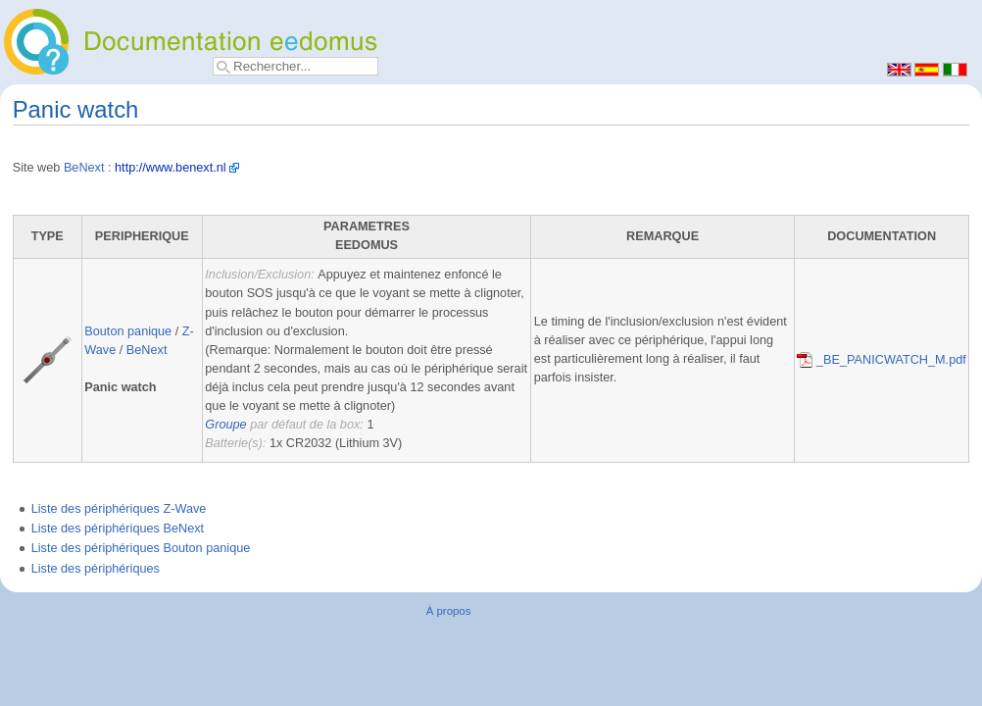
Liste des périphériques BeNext (117, 528)
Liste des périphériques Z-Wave (119, 509)
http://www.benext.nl (170, 168)
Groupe (225, 424)
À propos (448, 611)
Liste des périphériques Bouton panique (141, 548)
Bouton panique (128, 331)
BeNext (84, 168)
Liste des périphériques (95, 569)
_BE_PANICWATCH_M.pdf (881, 360)
